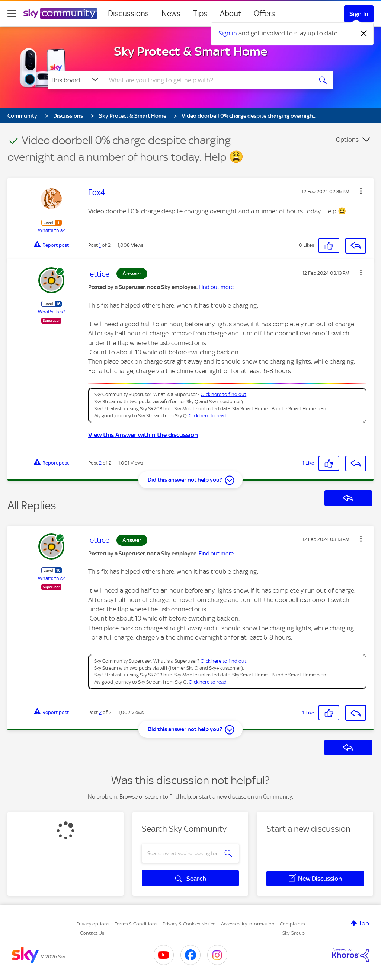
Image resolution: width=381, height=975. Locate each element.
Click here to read (208, 415)
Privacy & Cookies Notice (189, 924)
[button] (361, 191)
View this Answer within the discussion (143, 435)
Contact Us (92, 933)
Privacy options (92, 924)
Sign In (358, 13)
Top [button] (364, 923)
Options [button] (347, 139)
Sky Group (293, 933)
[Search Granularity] (75, 80)
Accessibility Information (248, 924)
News (170, 13)
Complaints (292, 924)
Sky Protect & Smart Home (191, 51)
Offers (264, 13)
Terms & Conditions (136, 924)
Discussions (128, 13)
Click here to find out (223, 394)
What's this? (51, 230)
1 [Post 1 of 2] (100, 245)
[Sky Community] (60, 13)
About (230, 13)
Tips (200, 13)
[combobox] (206, 80)
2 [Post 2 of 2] (100, 463)
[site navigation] (11, 13)
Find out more (216, 287)
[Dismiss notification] (364, 33)
